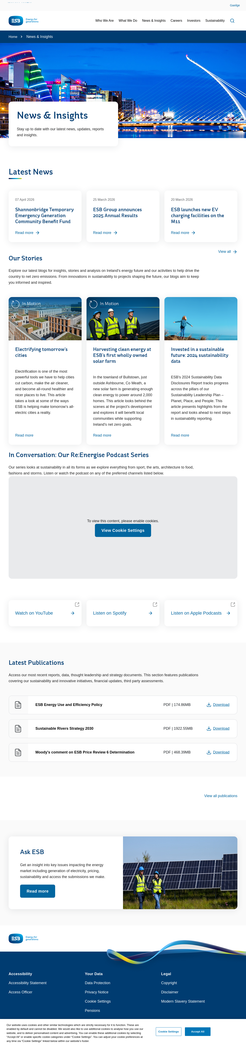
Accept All (197, 1033)
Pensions (92, 1011)
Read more (24, 435)
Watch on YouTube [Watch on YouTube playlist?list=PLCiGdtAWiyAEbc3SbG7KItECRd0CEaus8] (45, 613)
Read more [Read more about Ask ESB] (38, 891)
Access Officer (20, 992)
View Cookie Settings (123, 530)
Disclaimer (169, 992)
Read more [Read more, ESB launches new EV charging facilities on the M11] (183, 232)
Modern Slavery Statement (183, 1001)
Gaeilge (235, 5)
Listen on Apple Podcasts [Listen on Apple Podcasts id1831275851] (201, 613)
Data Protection (97, 983)
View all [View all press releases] (227, 251)
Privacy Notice (96, 992)
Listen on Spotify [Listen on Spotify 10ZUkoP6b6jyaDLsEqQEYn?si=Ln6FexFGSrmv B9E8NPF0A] (123, 613)
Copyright (169, 983)
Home (13, 37)
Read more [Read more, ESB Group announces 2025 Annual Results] (105, 232)
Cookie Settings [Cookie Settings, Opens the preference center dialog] (168, 1033)
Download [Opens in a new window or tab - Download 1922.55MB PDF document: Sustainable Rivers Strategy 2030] (217, 728)
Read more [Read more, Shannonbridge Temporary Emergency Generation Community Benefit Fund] (27, 232)
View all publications (220, 796)
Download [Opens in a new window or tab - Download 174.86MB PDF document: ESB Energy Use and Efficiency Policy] (217, 704)
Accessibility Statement (28, 983)
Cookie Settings (98, 1001)
